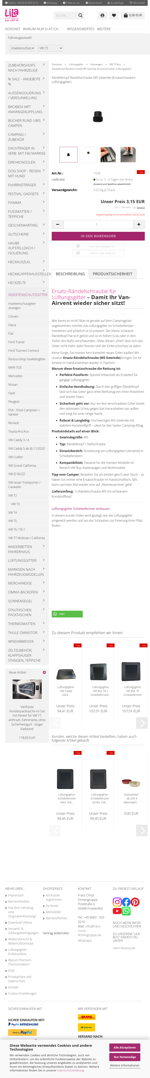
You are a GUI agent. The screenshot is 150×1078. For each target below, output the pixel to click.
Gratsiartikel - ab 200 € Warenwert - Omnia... (131, 803)
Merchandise (20, 587)
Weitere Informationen (125, 1065)
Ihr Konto (52, 910)
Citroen (13, 321)
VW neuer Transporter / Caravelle (24, 489)
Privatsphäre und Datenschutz (19, 983)
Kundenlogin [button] (116, 2)
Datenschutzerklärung (70, 1070)
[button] (94, 3)
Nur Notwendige (125, 1057)
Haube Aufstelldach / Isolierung (21, 252)
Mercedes (15, 380)
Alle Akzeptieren (125, 1047)
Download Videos (20, 927)
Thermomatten (21, 628)
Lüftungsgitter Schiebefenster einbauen (81, 513)
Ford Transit (16, 346)
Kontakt (12, 29)
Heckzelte (17, 287)
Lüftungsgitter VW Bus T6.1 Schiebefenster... (101, 695)
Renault (13, 427)
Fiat (10, 338)
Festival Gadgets (23, 198)
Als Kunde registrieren (54, 902)
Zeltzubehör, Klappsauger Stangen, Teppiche (24, 659)
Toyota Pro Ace (18, 436)
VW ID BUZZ (16, 478)
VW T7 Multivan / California (26, 542)
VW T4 (12, 517)
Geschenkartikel (23, 229)
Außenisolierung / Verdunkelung (24, 100)
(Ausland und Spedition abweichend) (111, 188)
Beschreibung (70, 278)
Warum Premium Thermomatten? (19, 966)
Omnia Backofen (23, 596)
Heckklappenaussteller (28, 278)
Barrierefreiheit (18, 906)
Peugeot (14, 406)
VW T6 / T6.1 (16, 534)
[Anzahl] (98, 229)
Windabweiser (21, 645)
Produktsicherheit (112, 278)
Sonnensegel (20, 605)
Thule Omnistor (22, 637)
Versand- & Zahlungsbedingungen (22, 935)
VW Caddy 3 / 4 (18, 444)
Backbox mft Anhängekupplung (25, 114)
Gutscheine (18, 238)
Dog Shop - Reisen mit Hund (24, 178)
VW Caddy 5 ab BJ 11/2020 (26, 453)
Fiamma (14, 207)
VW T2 (12, 500)
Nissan (12, 389)
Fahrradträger (22, 189)
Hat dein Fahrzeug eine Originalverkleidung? (22, 916)
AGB (11, 975)
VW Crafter (15, 461)
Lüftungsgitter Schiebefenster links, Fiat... (67, 803)
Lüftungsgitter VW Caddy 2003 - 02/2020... (66, 695)
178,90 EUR (27, 742)
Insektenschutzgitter (27, 299)
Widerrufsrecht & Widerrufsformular (21, 945)
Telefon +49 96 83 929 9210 (21, 2)
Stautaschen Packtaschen (19, 617)
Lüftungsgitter (22, 565)
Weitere (104, 29)
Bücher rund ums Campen (24, 127)
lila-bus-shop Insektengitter (27, 363)
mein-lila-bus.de (124, 952)
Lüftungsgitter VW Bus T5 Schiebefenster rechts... (132, 695)
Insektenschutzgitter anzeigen (22, 310)
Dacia (12, 329)
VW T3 (15, 508)
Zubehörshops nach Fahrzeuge (23, 72)
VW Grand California (22, 470)
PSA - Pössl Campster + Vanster (24, 416)
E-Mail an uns (71, 2)
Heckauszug (19, 266)
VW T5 (12, 525)
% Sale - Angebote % (24, 86)
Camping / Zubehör (17, 141)
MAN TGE (15, 372)
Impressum (16, 900)
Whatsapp (50, 2)
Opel (11, 397)
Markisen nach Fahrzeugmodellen (26, 576)
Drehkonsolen (21, 166)
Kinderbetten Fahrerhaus (20, 553)
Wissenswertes (80, 29)
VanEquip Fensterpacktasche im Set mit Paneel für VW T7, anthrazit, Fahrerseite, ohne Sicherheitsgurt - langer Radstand (27, 722)
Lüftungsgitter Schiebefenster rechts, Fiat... (100, 803)
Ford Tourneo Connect (23, 355)
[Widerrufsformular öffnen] (56, 937)
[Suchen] (80, 16)
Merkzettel (137, 2)
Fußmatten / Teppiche (20, 218)
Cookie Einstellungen (22, 998)
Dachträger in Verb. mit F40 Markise (27, 155)
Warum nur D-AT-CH (40, 29)
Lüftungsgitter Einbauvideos (17, 956)
